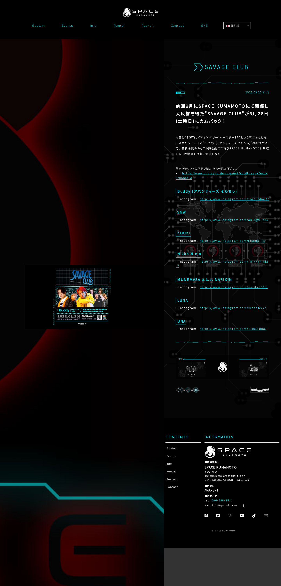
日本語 (232, 25)
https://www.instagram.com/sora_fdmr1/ (234, 199)
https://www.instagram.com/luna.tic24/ (233, 308)
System (38, 26)
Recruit (148, 26)
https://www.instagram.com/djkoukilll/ (232, 241)
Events (67, 26)
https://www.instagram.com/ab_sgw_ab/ (234, 220)
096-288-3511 (222, 500)
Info (93, 26)
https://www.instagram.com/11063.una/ (233, 329)
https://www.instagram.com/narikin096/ (234, 287)
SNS (204, 26)
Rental (119, 26)
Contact (177, 26)
